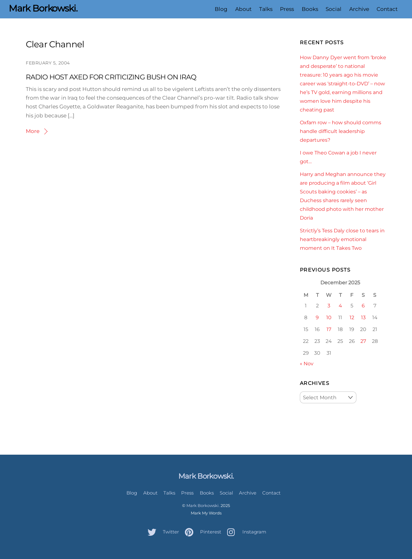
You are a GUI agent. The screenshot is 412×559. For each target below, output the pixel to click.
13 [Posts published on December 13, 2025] (363, 317)
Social (333, 9)
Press (287, 9)
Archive (359, 9)
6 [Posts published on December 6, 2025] (363, 305)
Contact (387, 9)
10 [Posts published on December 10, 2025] (329, 317)
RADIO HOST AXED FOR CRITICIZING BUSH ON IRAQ (111, 77)
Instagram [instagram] (245, 532)
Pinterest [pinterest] (201, 532)
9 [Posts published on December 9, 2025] (317, 317)
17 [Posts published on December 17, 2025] (329, 329)
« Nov (307, 363)
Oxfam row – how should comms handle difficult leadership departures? (340, 131)
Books (310, 9)
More (32, 131)
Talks (265, 9)
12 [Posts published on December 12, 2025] (352, 317)
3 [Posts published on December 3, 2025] (328, 305)
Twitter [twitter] (161, 532)
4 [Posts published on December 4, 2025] (340, 305)
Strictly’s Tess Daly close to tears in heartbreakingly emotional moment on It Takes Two (342, 239)
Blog (221, 9)
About (243, 9)
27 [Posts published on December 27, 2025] (363, 341)
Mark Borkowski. (203, 505)
